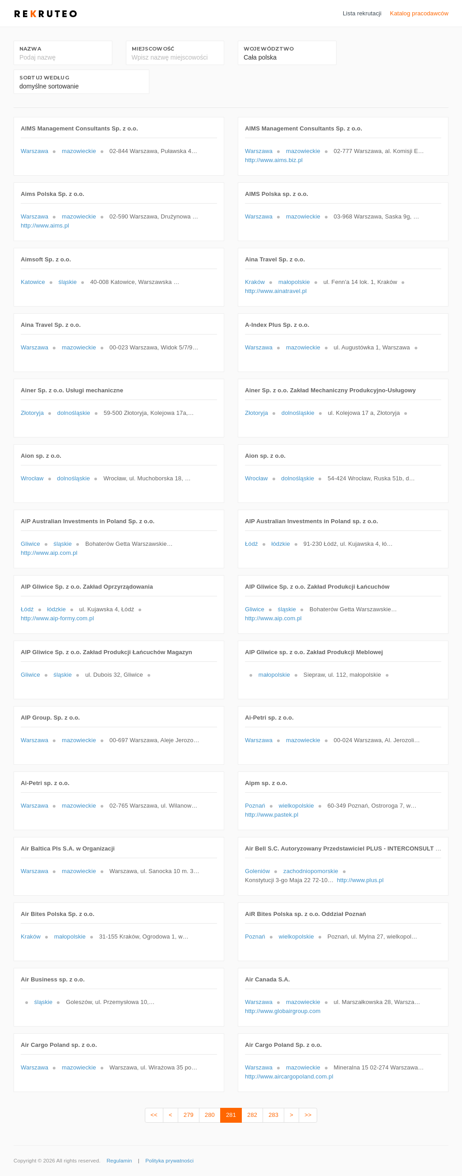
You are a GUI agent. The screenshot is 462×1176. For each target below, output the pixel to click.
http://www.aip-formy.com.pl (57, 618)
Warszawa (34, 151)
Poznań (255, 805)
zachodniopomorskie (310, 871)
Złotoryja (32, 412)
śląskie (68, 282)
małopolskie (294, 282)
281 (231, 1114)
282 (252, 1114)
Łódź (251, 543)
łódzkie (280, 543)
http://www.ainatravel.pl (276, 291)
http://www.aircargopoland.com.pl (289, 1076)
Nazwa (30, 49)
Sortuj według (44, 77)
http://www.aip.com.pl (49, 552)
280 (210, 1114)
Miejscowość (153, 49)
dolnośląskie (73, 412)
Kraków (255, 282)
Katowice (33, 282)
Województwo (269, 49)
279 (189, 1114)
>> (308, 1114)
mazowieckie (79, 151)
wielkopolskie (296, 805)
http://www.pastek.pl (271, 814)
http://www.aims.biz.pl (274, 160)
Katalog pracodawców (419, 13)
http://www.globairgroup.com (283, 1011)
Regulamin (119, 1160)
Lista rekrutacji (362, 13)
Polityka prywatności (169, 1160)
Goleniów (257, 871)
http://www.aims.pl (45, 225)
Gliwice (30, 543)
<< (154, 1114)
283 (273, 1114)
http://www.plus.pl (360, 880)
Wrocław (32, 478)
